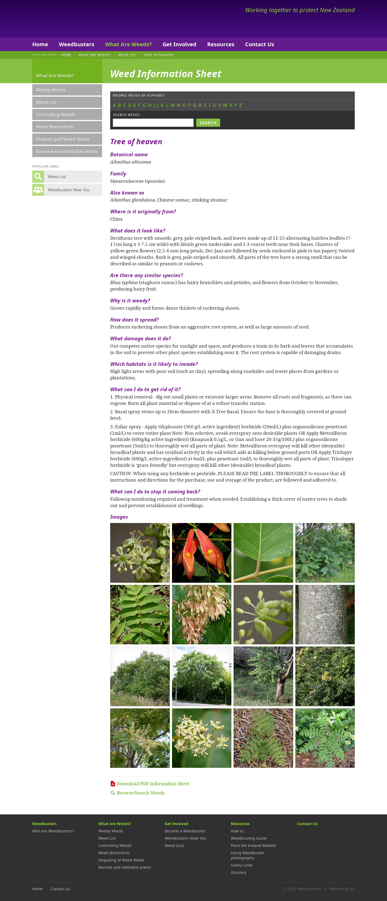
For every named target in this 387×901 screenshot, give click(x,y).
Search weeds (126, 115)
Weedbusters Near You (185, 838)
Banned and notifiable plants (67, 151)
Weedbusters (72, 19)
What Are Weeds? (128, 44)
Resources (220, 44)
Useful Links (242, 865)
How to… (238, 830)
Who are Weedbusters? (53, 830)
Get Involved (179, 44)
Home (40, 44)
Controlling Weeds (55, 114)
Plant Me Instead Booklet (253, 845)
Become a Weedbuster (185, 830)
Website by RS (342, 888)
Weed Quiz (174, 845)
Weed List (128, 55)
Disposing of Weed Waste (63, 139)
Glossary (238, 872)
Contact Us (259, 44)
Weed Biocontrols (54, 126)
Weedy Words (51, 90)
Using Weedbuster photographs (247, 855)
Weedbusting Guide (249, 838)
